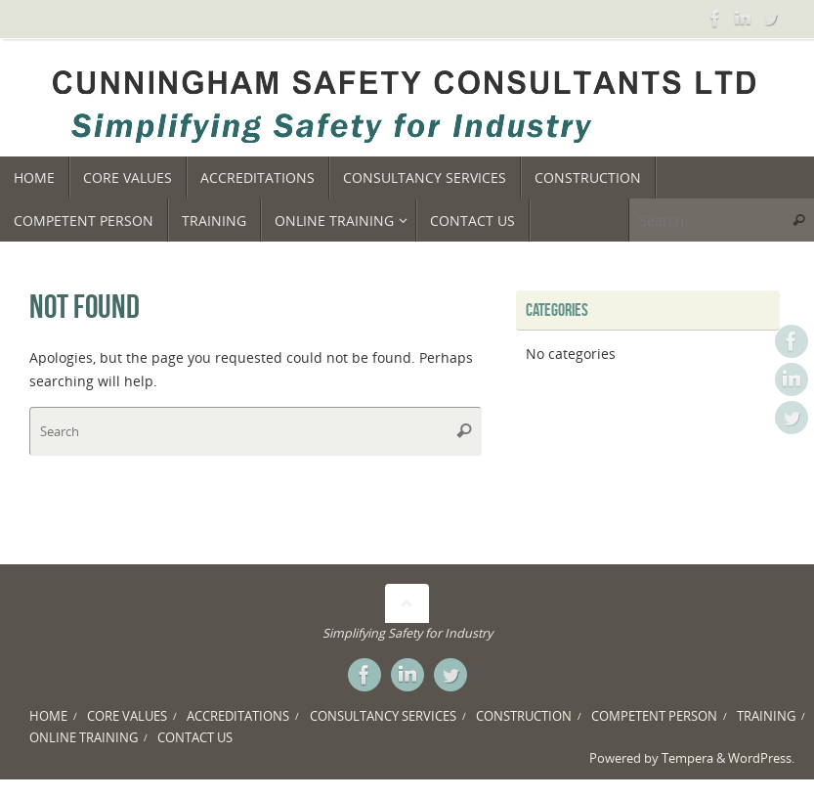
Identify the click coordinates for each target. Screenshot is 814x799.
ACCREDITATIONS (238, 716)
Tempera (687, 758)
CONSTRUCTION (524, 716)
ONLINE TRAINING (83, 738)
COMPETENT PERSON (654, 716)
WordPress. (761, 758)
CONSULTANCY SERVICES (383, 716)
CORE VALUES (127, 716)
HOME (48, 716)
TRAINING (766, 716)
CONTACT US (195, 738)
